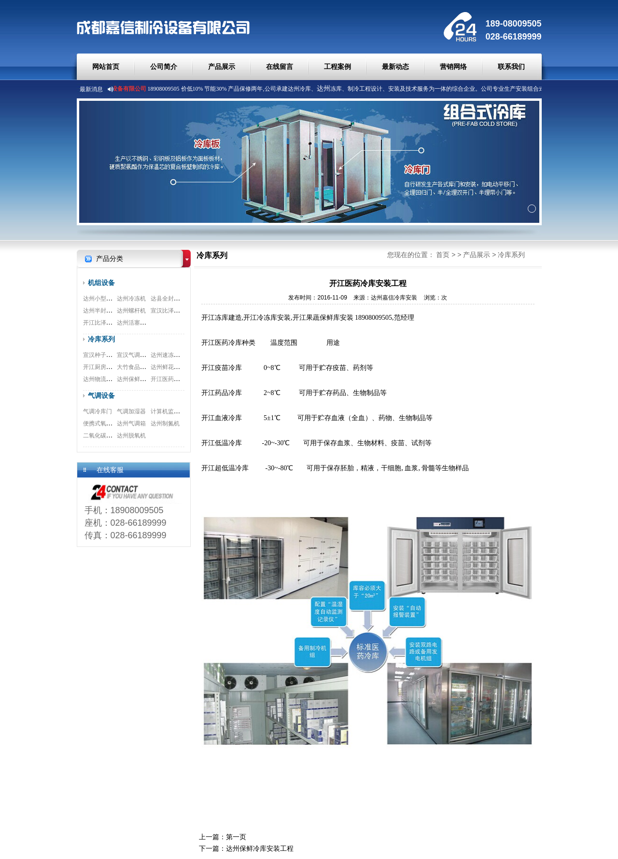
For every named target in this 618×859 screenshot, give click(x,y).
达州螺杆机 (131, 310)
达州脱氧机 (131, 435)
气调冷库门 (97, 411)
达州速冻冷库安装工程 (180, 355)
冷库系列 (101, 339)
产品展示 (221, 66)
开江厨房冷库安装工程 (112, 367)
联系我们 (511, 66)
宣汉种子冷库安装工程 (112, 355)
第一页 (236, 837)
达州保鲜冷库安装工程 (146, 379)
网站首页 (105, 66)
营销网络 (453, 66)
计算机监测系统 (171, 411)
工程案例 (337, 66)
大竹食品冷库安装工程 (146, 367)
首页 (442, 255)
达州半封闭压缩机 (106, 310)
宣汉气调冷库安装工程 (146, 355)
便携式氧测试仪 (103, 423)
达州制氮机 (165, 423)
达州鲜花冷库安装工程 (180, 367)
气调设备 (101, 395)
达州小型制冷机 (103, 298)
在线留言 (279, 66)
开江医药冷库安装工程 (180, 379)
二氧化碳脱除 (100, 435)
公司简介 (163, 66)
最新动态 (395, 66)
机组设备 (101, 282)
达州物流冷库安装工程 (112, 379)
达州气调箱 (131, 423)
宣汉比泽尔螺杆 (171, 310)
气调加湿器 (131, 411)
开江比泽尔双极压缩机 (112, 322)
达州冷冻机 (131, 298)
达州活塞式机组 (137, 322)
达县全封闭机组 (171, 298)
